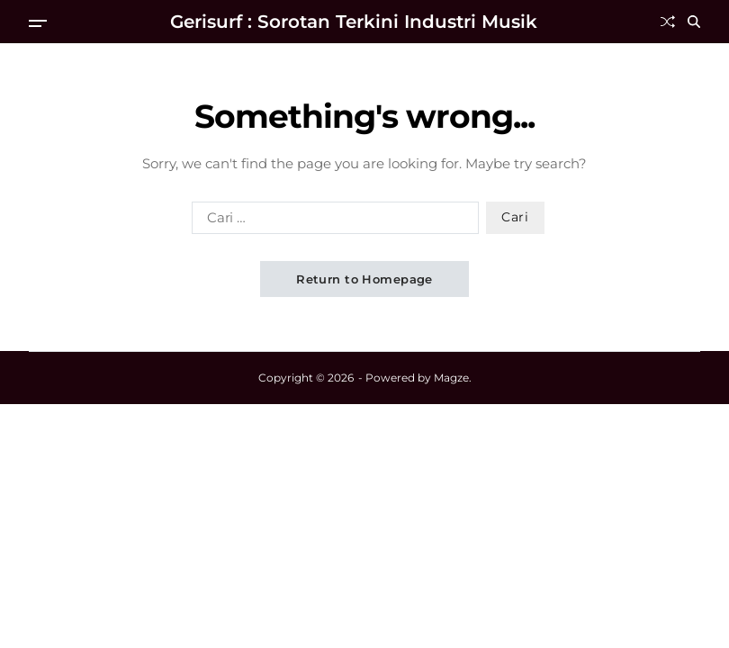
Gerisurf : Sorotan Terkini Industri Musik (353, 22)
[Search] (694, 21)
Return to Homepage (364, 279)
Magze (451, 377)
